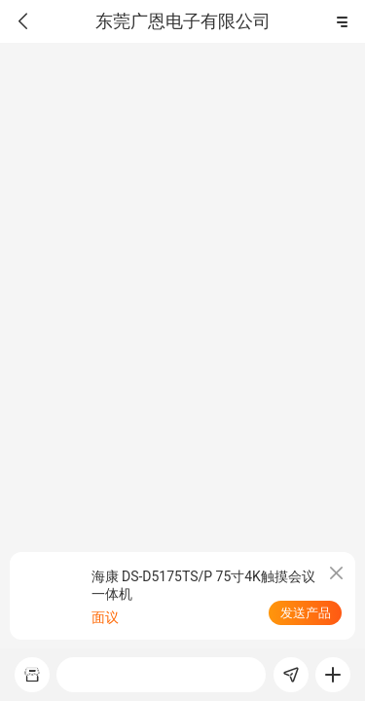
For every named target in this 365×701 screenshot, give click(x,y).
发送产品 (305, 613)
